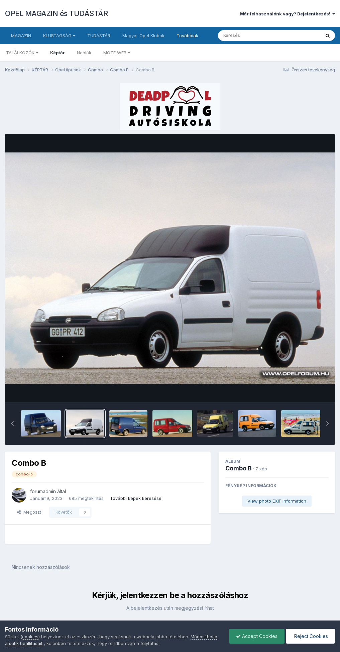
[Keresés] (251, 35)
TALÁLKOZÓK (22, 52)
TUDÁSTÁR (98, 35)
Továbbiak (187, 35)
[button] (12, 423)
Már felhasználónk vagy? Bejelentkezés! (287, 13)
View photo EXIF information (276, 501)
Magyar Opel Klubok (143, 35)
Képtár (57, 52)
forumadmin (43, 491)
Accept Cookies (256, 636)
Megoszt (29, 512)
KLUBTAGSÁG (59, 35)
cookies (30, 636)
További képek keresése (135, 498)
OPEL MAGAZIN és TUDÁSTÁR (56, 13)
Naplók (84, 52)
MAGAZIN (21, 35)
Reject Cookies (310, 636)
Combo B (238, 468)
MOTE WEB (116, 52)
